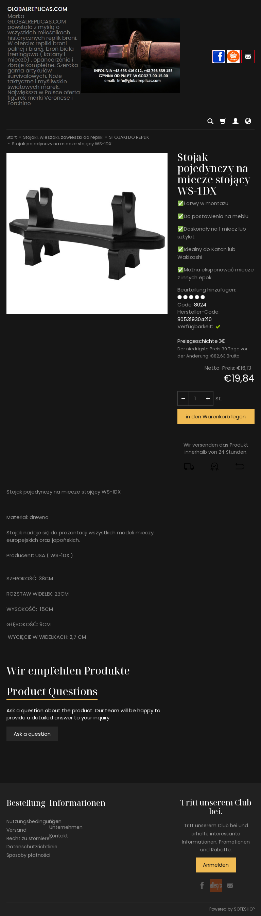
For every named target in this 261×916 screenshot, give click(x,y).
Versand (16, 829)
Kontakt (58, 835)
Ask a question (32, 733)
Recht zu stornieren (29, 838)
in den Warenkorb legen (216, 416)
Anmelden (216, 864)
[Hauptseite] (130, 55)
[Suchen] (210, 121)
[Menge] (195, 398)
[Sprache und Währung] (248, 121)
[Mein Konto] (235, 121)
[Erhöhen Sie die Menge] (183, 398)
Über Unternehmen (66, 824)
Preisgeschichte (200, 341)
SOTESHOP (244, 909)
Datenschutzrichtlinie (31, 846)
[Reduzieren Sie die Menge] (207, 398)
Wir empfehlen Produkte (68, 671)
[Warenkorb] (222, 121)
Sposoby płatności (28, 855)
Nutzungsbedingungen (34, 821)
